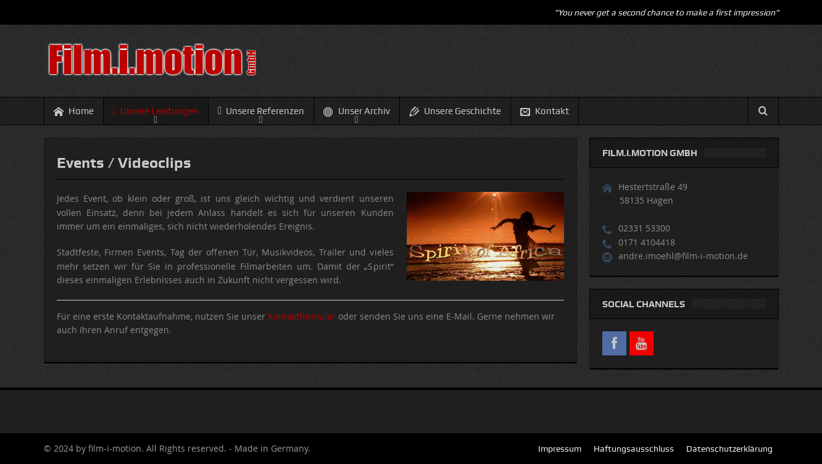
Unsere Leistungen (156, 110)
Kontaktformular (302, 316)
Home (74, 111)
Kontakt (544, 111)
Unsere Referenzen (261, 110)
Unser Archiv (356, 111)
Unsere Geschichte (455, 111)
